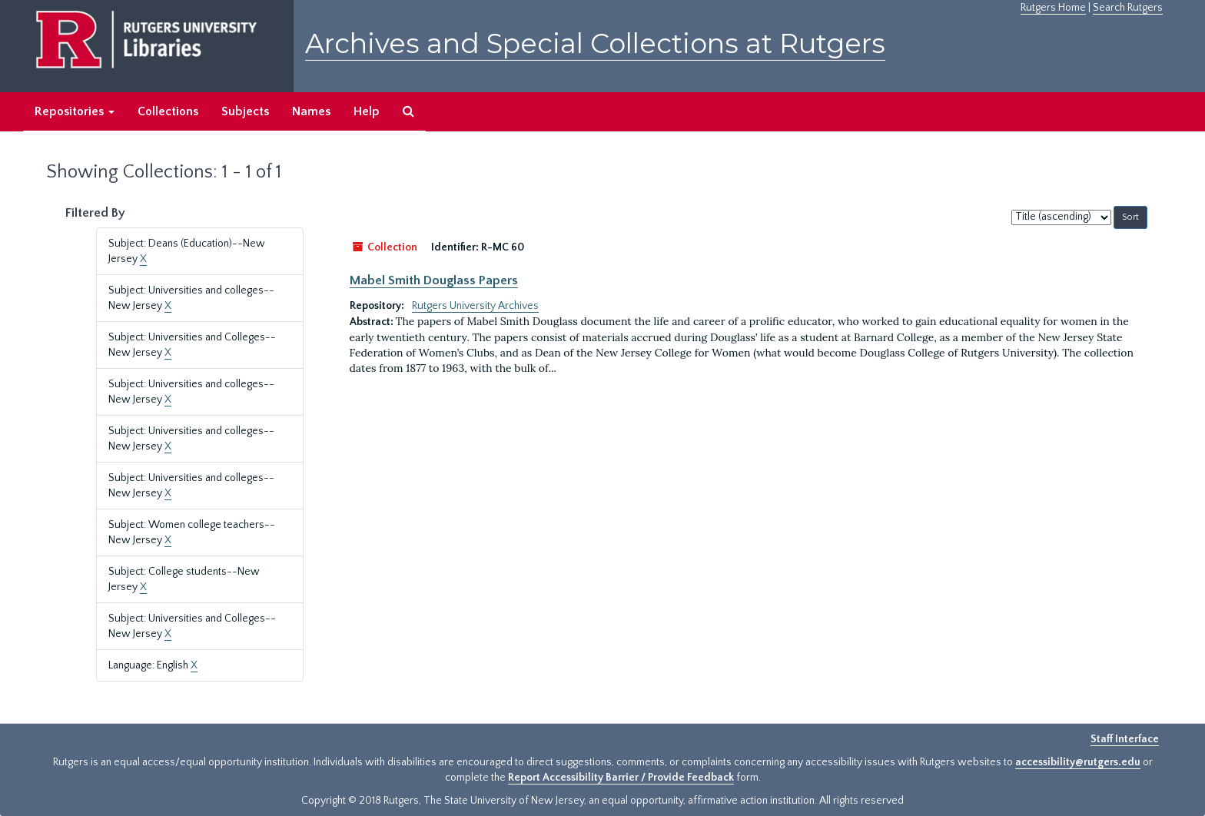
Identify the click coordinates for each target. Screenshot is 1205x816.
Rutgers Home (1053, 8)
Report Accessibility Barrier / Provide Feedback (621, 777)
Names (311, 111)
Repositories (75, 111)
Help (367, 111)
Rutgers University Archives (475, 306)
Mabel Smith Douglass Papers (434, 280)
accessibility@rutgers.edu (1077, 762)
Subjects (245, 111)
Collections (168, 111)
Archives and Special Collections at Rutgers (595, 43)
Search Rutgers (1128, 8)
